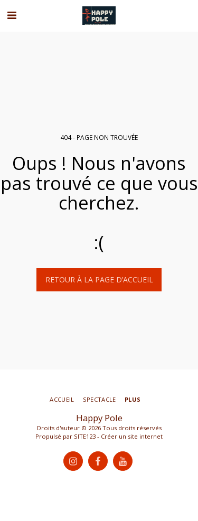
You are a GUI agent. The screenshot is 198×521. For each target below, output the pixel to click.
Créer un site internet (132, 436)
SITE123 (85, 436)
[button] (12, 15)
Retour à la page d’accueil (99, 279)
